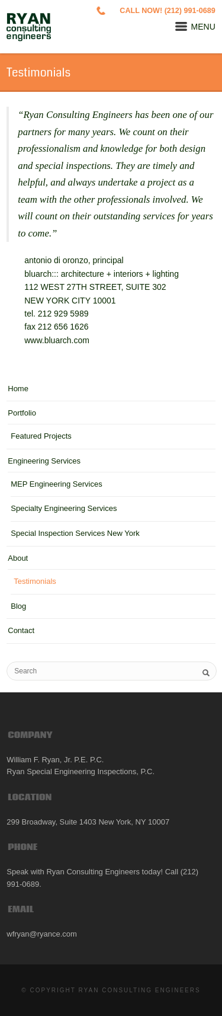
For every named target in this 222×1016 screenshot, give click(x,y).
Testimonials (35, 581)
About (18, 558)
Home (18, 388)
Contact (21, 630)
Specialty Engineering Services (64, 508)
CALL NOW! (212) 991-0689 (167, 11)
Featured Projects (41, 436)
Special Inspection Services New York (75, 533)
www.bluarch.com (56, 340)
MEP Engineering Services (56, 484)
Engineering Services (44, 460)
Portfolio (22, 412)
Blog (18, 606)
